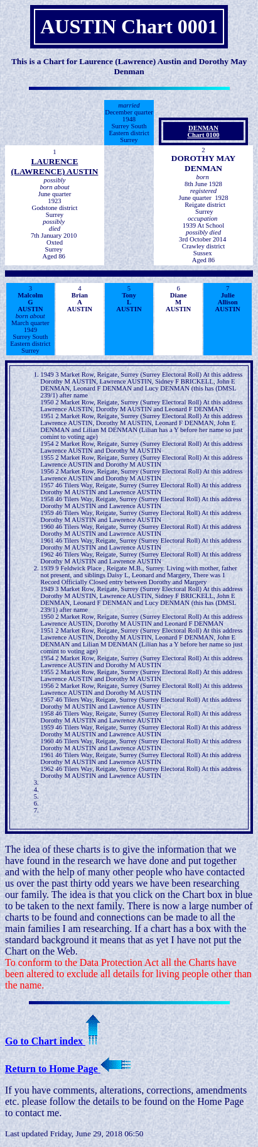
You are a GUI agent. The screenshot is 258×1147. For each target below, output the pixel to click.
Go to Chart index (52, 1041)
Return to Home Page (68, 1068)
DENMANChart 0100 (203, 131)
